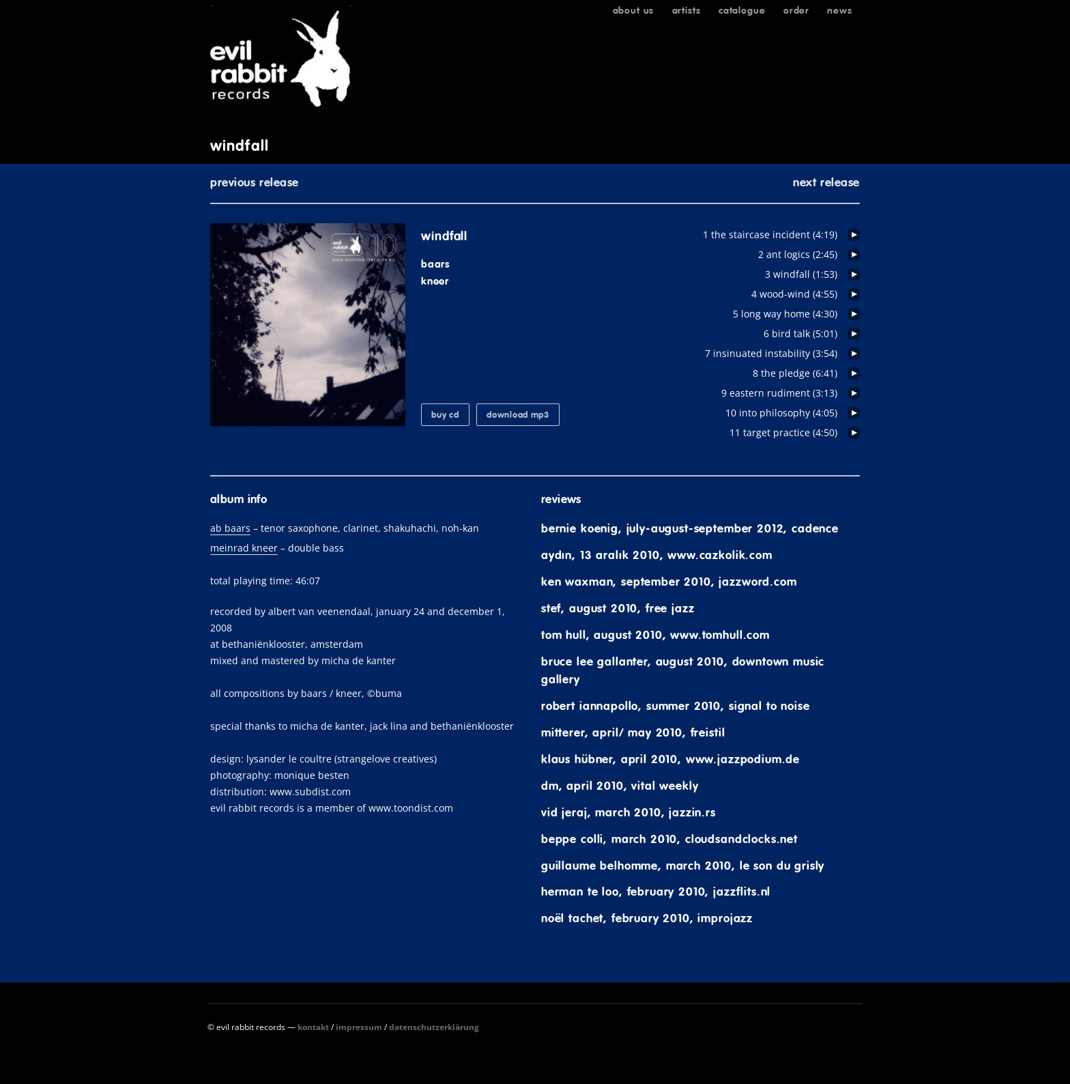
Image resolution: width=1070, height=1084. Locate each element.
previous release (254, 182)
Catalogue (742, 10)
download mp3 (518, 414)
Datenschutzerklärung (434, 1027)
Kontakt (313, 1027)
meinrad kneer (244, 547)
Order (796, 10)
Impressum (359, 1027)
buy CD (445, 414)
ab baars (230, 528)
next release (826, 182)
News (839, 10)
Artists (686, 10)
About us (633, 10)
